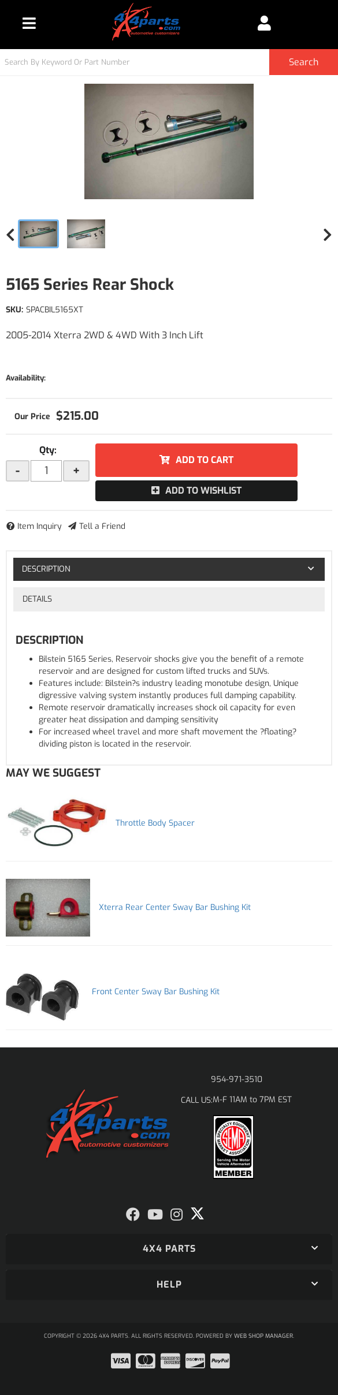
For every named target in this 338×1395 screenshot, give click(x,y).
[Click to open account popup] (264, 23)
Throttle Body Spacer (155, 823)
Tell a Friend (102, 526)
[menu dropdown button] (29, 23)
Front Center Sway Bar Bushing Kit (156, 991)
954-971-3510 (236, 1079)
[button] (169, 62)
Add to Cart (204, 460)
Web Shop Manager (263, 1336)
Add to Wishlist (203, 490)
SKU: (14, 309)
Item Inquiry (39, 526)
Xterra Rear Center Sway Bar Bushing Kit (175, 907)
